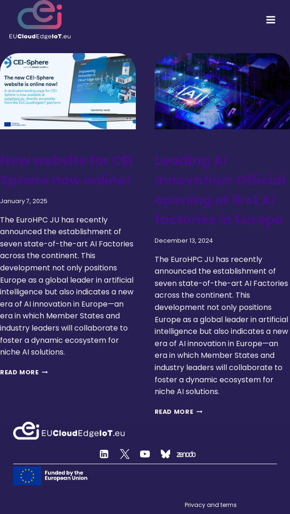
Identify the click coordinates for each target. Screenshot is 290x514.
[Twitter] (124, 454)
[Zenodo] (186, 454)
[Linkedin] (104, 454)
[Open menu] (271, 20)
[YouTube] (145, 454)
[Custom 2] (165, 454)
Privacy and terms (211, 505)
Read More (24, 372)
